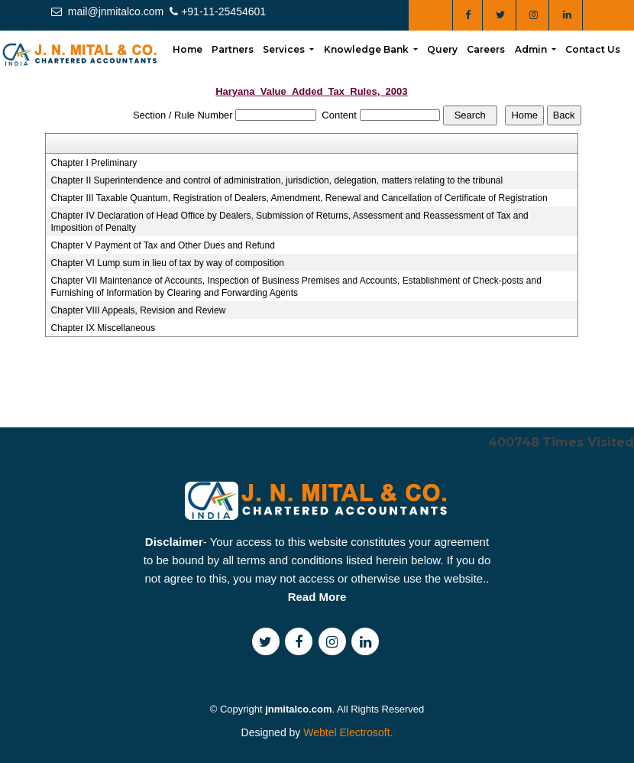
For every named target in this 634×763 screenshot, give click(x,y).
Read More (317, 634)
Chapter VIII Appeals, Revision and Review (138, 310)
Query (442, 49)
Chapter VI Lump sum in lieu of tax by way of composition (167, 263)
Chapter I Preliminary (94, 162)
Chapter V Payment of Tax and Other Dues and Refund (163, 245)
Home (187, 49)
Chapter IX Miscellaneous (103, 328)
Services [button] (285, 49)
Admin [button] (532, 49)
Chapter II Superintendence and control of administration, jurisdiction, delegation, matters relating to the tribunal (277, 180)
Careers (486, 49)
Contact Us (592, 49)
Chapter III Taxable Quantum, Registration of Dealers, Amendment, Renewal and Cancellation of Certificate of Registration (299, 198)
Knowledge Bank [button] (367, 49)
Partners (233, 49)
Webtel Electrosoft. (348, 732)
